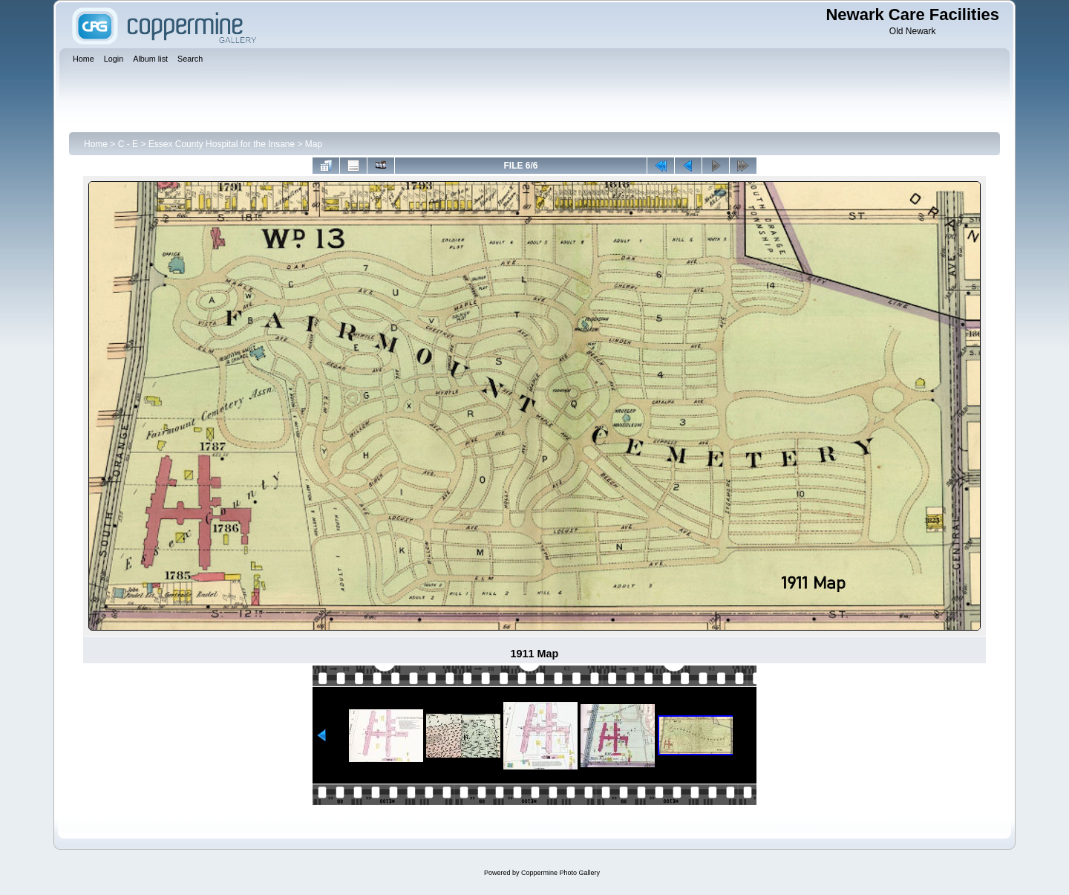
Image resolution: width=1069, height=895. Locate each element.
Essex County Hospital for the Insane (221, 144)
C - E (128, 144)
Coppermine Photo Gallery (560, 872)
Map (313, 144)
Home (96, 144)
